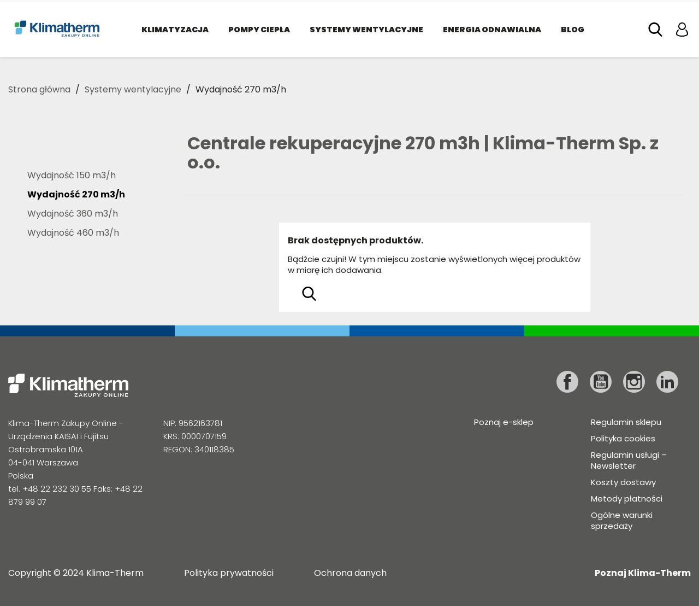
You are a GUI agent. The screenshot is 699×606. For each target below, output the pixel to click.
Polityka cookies (623, 438)
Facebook (567, 382)
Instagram (634, 382)
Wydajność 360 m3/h (72, 214)
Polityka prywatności (229, 573)
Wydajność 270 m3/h (76, 195)
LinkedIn (667, 382)
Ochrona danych (350, 573)
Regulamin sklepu (626, 422)
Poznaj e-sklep (504, 422)
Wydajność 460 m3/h (73, 233)
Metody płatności (626, 498)
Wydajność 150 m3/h (71, 176)
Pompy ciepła (259, 29)
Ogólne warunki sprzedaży (622, 520)
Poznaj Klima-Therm (643, 573)
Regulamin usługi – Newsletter (629, 460)
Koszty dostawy (623, 482)
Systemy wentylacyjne (366, 29)
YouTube (601, 382)
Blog (572, 29)
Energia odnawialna (492, 29)
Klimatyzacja (175, 29)
